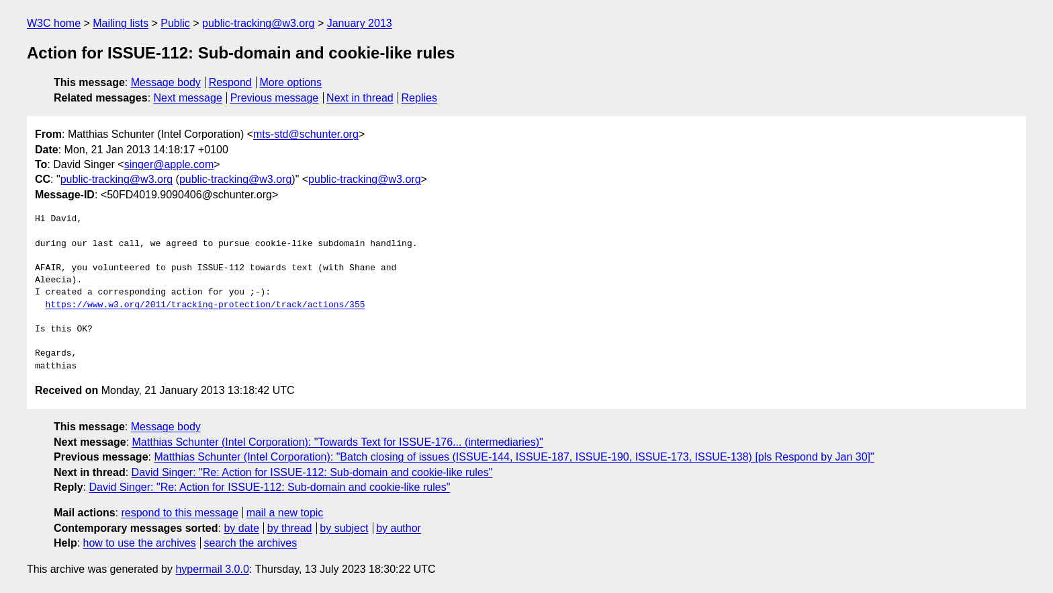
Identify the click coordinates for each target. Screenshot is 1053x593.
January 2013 (359, 23)
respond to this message (179, 512)
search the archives (250, 543)
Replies (419, 98)
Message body (166, 82)
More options (291, 82)
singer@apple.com (169, 164)
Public (175, 23)
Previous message (274, 98)
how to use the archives (139, 543)
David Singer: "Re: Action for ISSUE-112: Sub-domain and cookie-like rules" (312, 472)
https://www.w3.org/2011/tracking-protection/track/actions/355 (205, 305)
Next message (188, 98)
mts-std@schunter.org (306, 134)
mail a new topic (285, 512)
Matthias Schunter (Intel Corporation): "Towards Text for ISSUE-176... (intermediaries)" (337, 442)
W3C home (54, 23)
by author (398, 528)
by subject (344, 528)
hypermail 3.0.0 (211, 569)
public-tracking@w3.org (258, 23)
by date (241, 528)
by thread (289, 528)
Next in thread (360, 98)
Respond (230, 82)
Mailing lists (120, 23)
